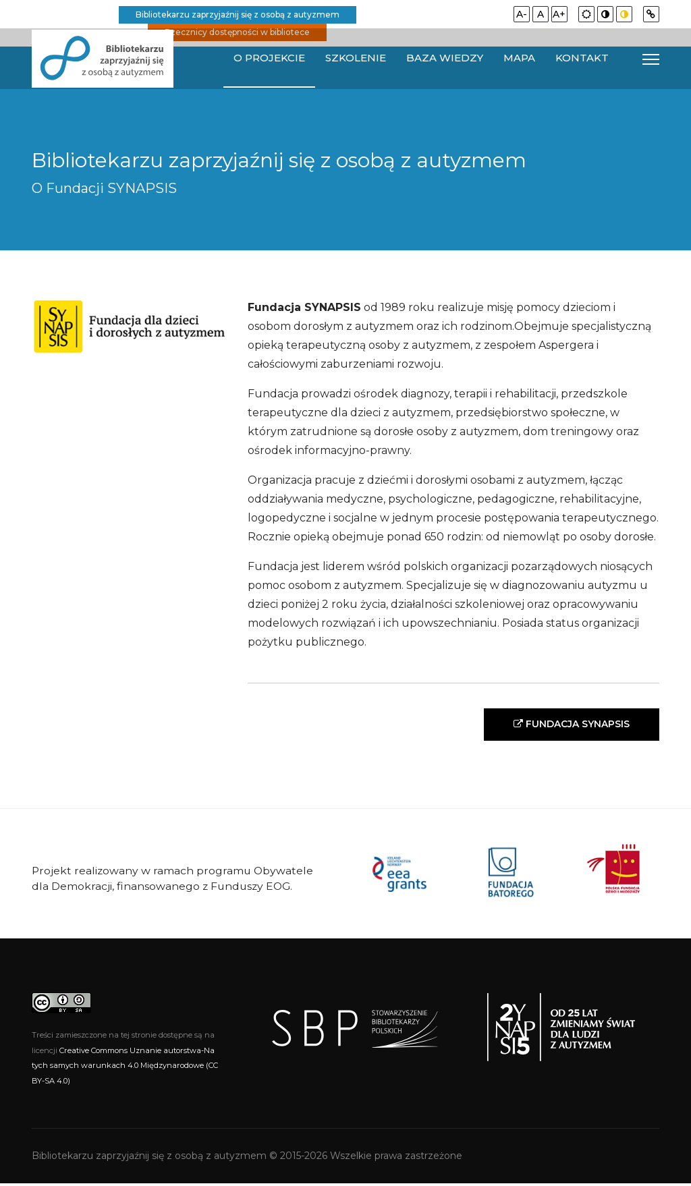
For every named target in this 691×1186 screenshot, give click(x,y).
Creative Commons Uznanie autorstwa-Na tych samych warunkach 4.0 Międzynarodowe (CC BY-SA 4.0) (125, 1068)
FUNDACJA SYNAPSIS (567, 725)
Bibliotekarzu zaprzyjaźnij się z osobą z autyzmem (237, 14)
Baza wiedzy (444, 58)
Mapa (519, 58)
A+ (559, 14)
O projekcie (269, 58)
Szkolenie (355, 58)
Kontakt (582, 58)
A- (521, 14)
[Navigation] (650, 59)
